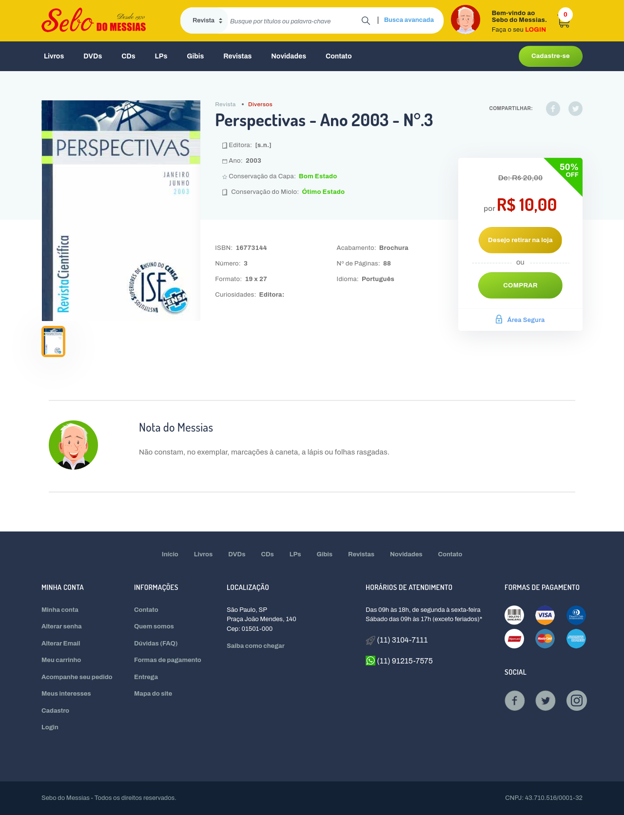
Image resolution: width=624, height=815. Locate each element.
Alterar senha (61, 626)
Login (49, 727)
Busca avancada (409, 20)
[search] (295, 20)
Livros (54, 56)
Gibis (195, 56)
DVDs (92, 56)
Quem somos (154, 626)
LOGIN (535, 29)
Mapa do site (153, 693)
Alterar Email (60, 643)
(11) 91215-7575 (399, 660)
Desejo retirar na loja (520, 240)
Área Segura (520, 320)
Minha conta (59, 610)
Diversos (260, 104)
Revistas (237, 56)
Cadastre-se (550, 56)
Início (170, 554)
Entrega (146, 677)
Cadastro (55, 710)
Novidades (288, 56)
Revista (225, 104)
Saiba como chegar (256, 646)
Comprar (520, 285)
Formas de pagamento (167, 660)
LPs (161, 56)
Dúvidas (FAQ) (156, 643)
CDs (128, 56)
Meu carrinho (61, 660)
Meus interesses (66, 693)
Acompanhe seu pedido (77, 677)
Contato (339, 56)
